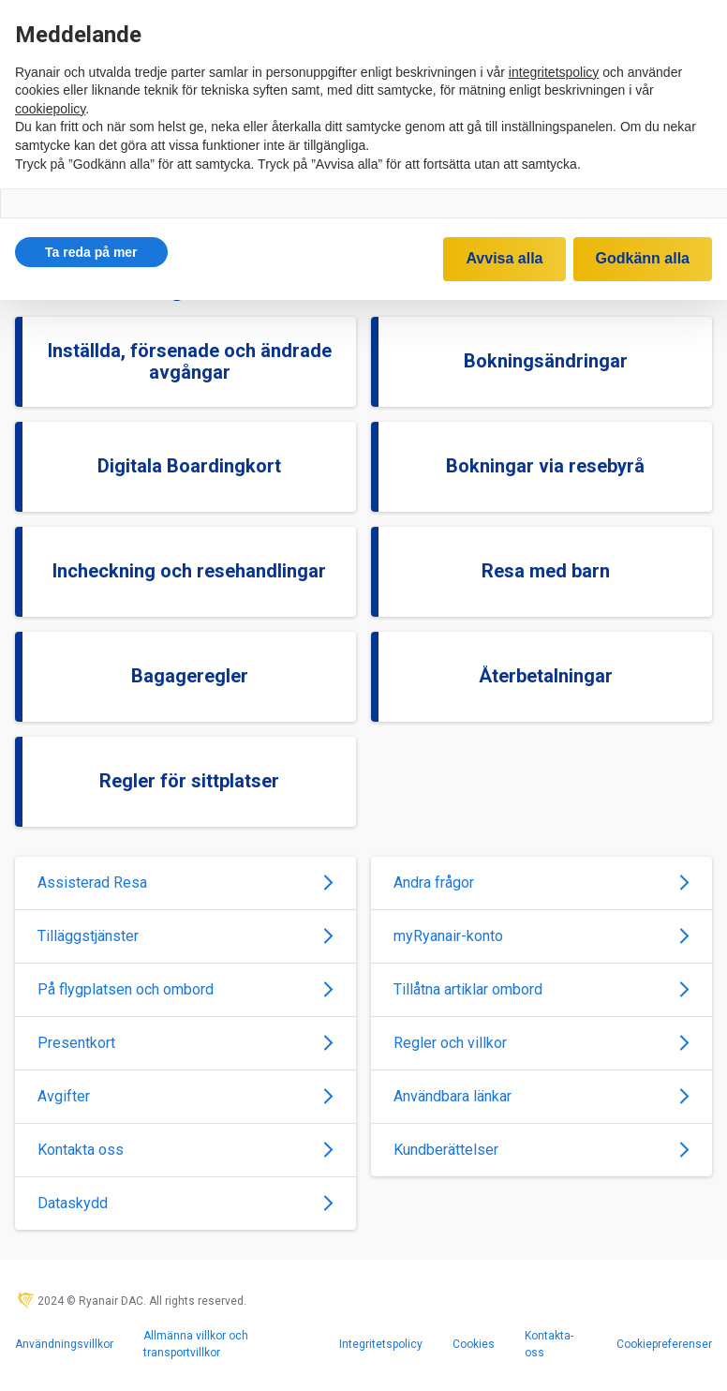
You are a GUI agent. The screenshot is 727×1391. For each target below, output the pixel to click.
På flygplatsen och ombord (185, 989)
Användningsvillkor (64, 1344)
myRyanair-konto (541, 936)
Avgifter (185, 1096)
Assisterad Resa (185, 882)
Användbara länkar (541, 1096)
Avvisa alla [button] (504, 258)
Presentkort (185, 1043)
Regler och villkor (541, 1043)
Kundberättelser (541, 1150)
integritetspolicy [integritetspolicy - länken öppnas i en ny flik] (554, 72)
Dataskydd (185, 1203)
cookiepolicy (50, 108)
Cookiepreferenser (664, 1344)
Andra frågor (541, 882)
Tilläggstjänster (185, 936)
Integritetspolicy (381, 1344)
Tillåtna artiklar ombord (541, 989)
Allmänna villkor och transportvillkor (195, 1344)
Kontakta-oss (549, 1344)
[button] (91, 252)
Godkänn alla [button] (643, 258)
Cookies (474, 1344)
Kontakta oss (185, 1150)
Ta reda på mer (91, 252)
